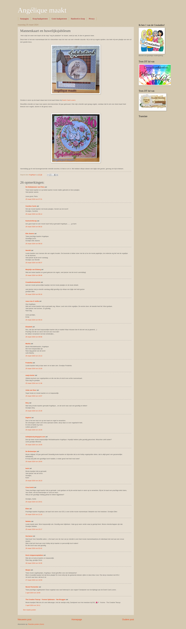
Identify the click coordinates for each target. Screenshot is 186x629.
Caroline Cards (31, 206)
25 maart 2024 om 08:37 (34, 262)
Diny (27, 403)
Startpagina (24, 19)
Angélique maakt (42, 10)
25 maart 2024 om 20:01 (34, 502)
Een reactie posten (29, 610)
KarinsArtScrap (31, 221)
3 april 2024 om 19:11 (33, 605)
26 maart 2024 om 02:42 (34, 548)
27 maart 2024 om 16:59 (34, 580)
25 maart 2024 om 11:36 (34, 383)
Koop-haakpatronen (40, 19)
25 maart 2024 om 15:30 (34, 411)
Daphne (28, 417)
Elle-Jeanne (30, 233)
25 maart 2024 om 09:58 (34, 337)
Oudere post (128, 619)
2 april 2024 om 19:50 (33, 593)
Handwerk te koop (78, 19)
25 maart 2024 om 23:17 (34, 529)
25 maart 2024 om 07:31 (34, 199)
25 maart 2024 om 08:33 (34, 243)
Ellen (27, 509)
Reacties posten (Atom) (36, 624)
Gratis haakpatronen (59, 19)
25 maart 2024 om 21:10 (34, 514)
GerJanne (29, 536)
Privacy (92, 19)
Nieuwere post (24, 619)
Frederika (29, 363)
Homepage (77, 619)
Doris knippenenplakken (34, 555)
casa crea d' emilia (32, 301)
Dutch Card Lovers (69, 100)
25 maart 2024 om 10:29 (34, 368)
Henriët (28, 250)
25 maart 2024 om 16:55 (34, 445)
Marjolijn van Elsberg (33, 269)
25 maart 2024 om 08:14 (34, 214)
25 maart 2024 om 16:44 (34, 430)
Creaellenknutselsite (33, 282)
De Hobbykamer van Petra (35, 187)
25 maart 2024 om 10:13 (34, 356)
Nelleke (28, 521)
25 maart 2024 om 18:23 (34, 481)
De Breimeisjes (31, 451)
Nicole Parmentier (32, 587)
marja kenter (30, 375)
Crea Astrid (30, 487)
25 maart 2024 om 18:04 (34, 461)
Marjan (28, 570)
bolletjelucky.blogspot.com (35, 437)
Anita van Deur (31, 390)
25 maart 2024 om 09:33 (34, 320)
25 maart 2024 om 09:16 (34, 294)
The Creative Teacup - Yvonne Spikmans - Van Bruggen (45, 599)
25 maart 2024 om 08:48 (34, 275)
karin (27, 468)
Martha (28, 343)
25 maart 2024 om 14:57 (34, 396)
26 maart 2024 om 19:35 (34, 563)
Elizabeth (29, 327)
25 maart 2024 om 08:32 (34, 227)
